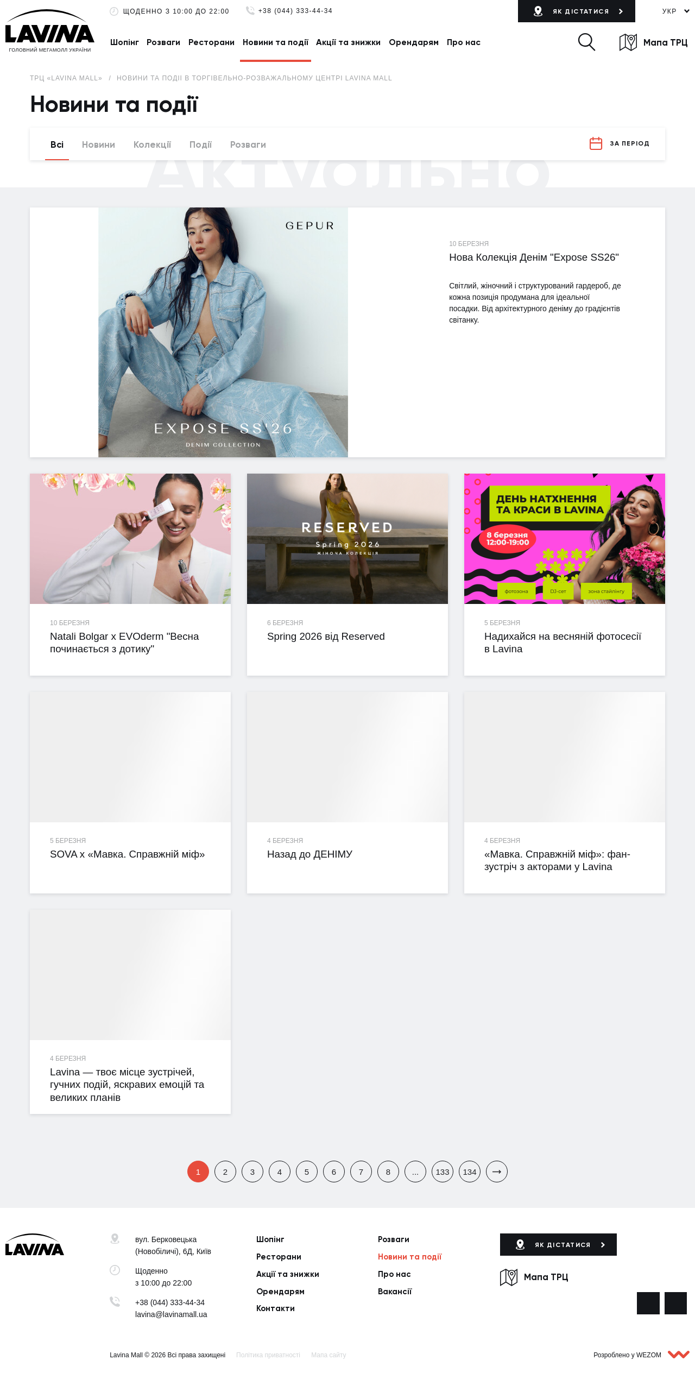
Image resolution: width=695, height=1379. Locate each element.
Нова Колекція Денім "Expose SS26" (534, 257)
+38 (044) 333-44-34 (295, 11)
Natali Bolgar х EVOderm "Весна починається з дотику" (124, 642)
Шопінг (124, 42)
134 (469, 1171)
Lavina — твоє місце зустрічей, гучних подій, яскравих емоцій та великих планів (127, 1084)
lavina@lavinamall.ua (171, 1314)
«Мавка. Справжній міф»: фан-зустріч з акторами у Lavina (557, 860)
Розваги (163, 42)
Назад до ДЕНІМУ (309, 854)
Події (200, 144)
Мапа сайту (328, 1355)
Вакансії (395, 1291)
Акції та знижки (348, 42)
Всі (57, 144)
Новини (98, 144)
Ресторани (211, 42)
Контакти (275, 1308)
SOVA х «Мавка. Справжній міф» (127, 854)
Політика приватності (268, 1355)
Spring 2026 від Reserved (326, 636)
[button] (586, 42)
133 (442, 1171)
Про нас (464, 42)
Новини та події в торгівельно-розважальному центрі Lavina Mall (255, 78)
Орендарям (414, 42)
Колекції (152, 144)
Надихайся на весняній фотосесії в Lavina (562, 642)
